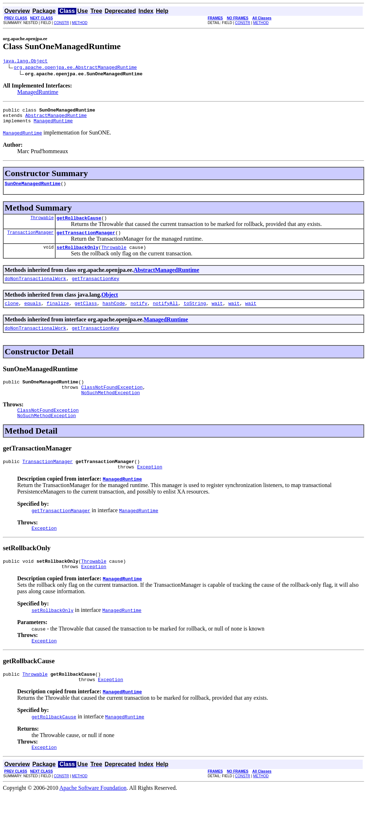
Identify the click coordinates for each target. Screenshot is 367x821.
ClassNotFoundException (112, 401)
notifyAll (165, 314)
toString (195, 314)
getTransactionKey (95, 288)
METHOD (79, 23)
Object (109, 304)
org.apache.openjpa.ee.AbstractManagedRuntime (75, 68)
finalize (58, 314)
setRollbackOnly (78, 256)
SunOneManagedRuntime (33, 188)
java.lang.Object (25, 61)
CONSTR (61, 23)
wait (217, 314)
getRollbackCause (79, 224)
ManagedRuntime (37, 93)
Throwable (42, 224)
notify (138, 314)
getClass (86, 314)
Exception (149, 486)
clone (12, 314)
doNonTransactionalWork (35, 288)
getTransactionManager (86, 240)
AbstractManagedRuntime (56, 118)
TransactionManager (30, 240)
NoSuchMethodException (110, 407)
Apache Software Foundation (93, 815)
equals (32, 314)
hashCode (114, 314)
